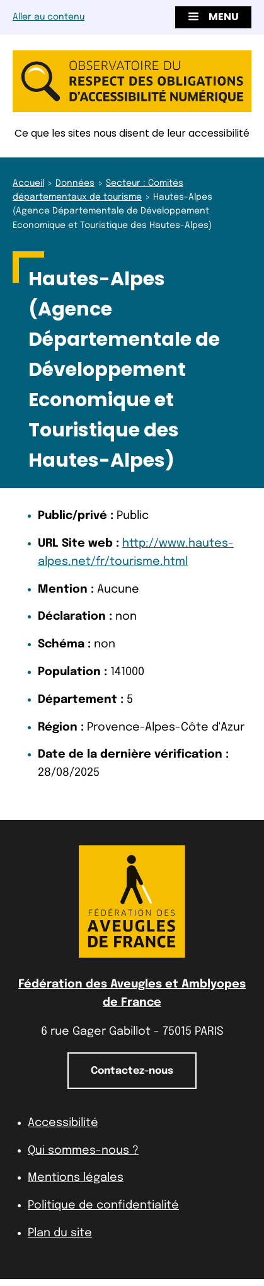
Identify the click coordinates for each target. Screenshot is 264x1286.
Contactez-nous (132, 1071)
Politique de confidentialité (103, 1205)
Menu (213, 16)
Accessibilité (63, 1123)
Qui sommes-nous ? (83, 1150)
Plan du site (60, 1233)
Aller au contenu (48, 17)
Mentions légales (75, 1177)
